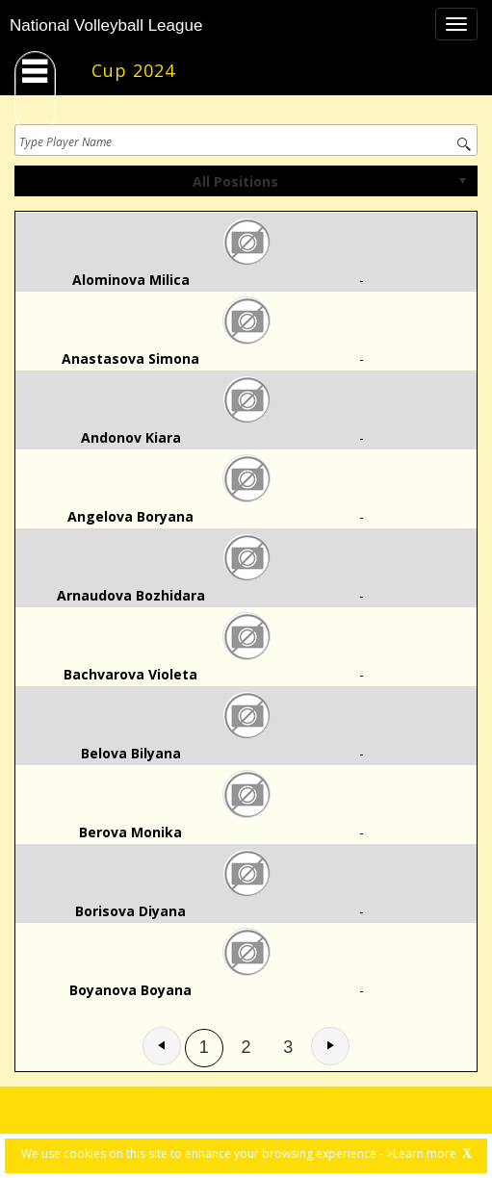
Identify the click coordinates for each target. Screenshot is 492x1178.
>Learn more (421, 1153)
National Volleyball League (106, 25)
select (462, 181)
